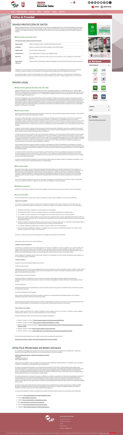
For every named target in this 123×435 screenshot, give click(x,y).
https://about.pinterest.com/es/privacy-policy (35, 404)
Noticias (31, 12)
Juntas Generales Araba (67, 416)
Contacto (62, 12)
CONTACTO (95, 7)
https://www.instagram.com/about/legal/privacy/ (37, 407)
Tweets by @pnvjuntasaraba (97, 120)
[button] (110, 2)
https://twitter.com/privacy (29, 398)
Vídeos (39, 12)
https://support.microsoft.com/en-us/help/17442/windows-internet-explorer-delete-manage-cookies (50, 325)
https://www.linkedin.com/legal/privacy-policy (35, 400)
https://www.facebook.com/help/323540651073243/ (37, 395)
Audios (54, 12)
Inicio (12, 12)
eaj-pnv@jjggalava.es (66, 428)
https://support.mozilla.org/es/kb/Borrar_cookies (46, 322)
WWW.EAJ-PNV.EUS (105, 7)
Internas (91, 106)
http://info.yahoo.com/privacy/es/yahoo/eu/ (33, 402)
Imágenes (46, 12)
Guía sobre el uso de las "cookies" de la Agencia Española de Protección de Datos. (36, 339)
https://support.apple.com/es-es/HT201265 (43, 328)
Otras (91, 110)
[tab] (99, 65)
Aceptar (113, 433)
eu (71, 2)
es (74, 2)
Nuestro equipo (22, 12)
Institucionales (93, 65)
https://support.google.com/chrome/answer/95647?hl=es (49, 320)
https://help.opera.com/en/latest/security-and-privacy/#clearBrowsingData (52, 331)
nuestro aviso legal (104, 433)
